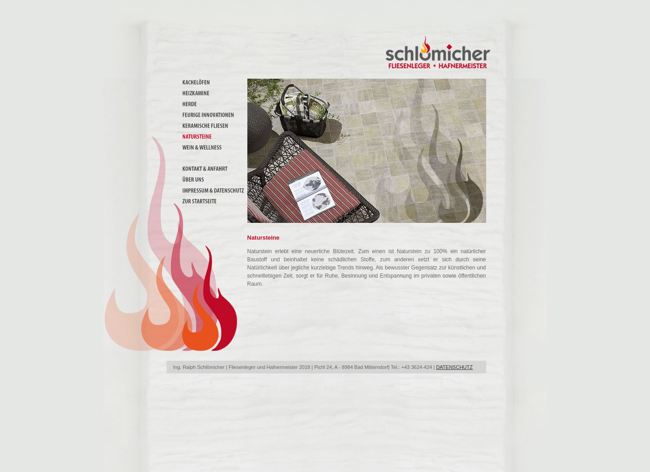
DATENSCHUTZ (454, 367)
